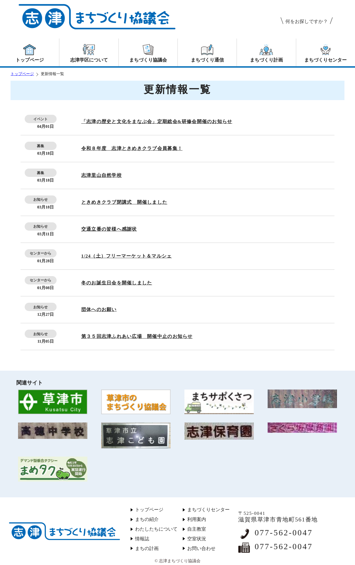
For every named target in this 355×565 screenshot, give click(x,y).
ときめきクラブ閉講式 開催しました (124, 202)
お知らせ (40, 199)
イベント (40, 119)
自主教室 (196, 529)
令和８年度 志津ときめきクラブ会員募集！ (131, 148)
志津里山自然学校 (101, 175)
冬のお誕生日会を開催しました (116, 283)
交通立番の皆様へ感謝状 (109, 229)
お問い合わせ (201, 548)
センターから (40, 253)
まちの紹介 (147, 519)
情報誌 (142, 538)
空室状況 (196, 538)
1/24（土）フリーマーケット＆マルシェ (126, 256)
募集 (40, 146)
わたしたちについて (156, 529)
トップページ (22, 74)
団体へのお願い (99, 309)
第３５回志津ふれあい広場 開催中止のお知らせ (137, 336)
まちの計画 (147, 548)
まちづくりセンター (208, 509)
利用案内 (196, 519)
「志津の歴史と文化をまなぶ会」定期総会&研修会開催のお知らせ (156, 121)
